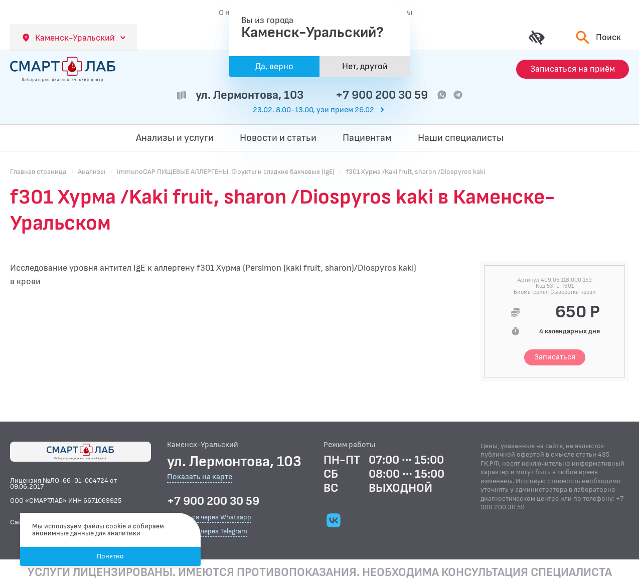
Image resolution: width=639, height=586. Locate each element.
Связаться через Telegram (207, 531)
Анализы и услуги (175, 138)
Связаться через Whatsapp (209, 517)
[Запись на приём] (572, 69)
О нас (228, 12)
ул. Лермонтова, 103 (249, 95)
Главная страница (38, 171)
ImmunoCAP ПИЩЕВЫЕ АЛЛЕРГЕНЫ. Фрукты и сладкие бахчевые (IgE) (226, 171)
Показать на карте (199, 477)
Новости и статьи (278, 138)
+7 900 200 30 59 (382, 95)
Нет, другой (365, 66)
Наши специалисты (461, 138)
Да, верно (274, 66)
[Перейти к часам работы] (319, 110)
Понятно (110, 556)
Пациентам (367, 138)
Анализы (91, 171)
